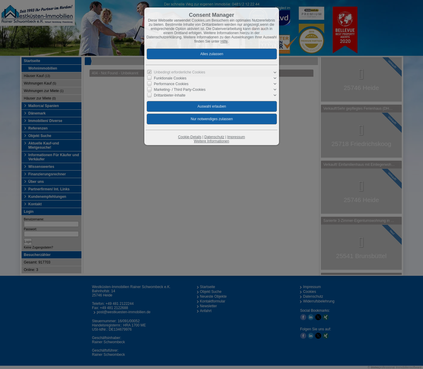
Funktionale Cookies (170, 78)
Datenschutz (214, 137)
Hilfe (224, 41)
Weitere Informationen (211, 141)
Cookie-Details (189, 137)
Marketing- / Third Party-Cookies (180, 90)
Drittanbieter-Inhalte (169, 95)
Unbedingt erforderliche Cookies (179, 72)
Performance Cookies (171, 84)
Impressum (236, 137)
